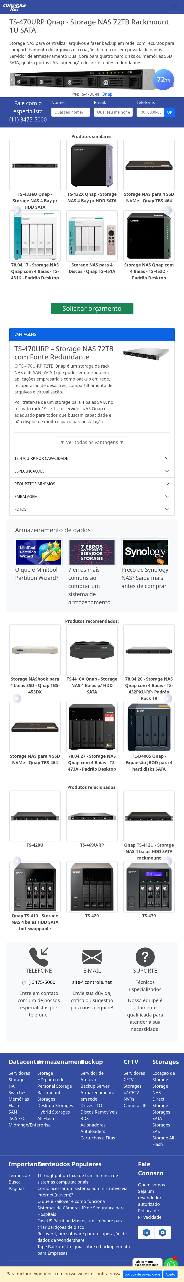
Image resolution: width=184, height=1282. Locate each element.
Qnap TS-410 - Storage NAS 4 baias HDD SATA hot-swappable (35, 922)
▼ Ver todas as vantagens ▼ (92, 442)
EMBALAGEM (26, 496)
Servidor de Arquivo (92, 1076)
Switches (17, 1092)
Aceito (170, 1274)
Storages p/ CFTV (132, 1089)
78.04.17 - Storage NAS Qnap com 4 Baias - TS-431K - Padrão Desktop (35, 271)
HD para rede (50, 1079)
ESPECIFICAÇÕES (29, 471)
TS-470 (149, 915)
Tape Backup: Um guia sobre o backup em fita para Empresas (83, 1250)
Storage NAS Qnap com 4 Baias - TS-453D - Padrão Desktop (149, 271)
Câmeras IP (135, 1105)
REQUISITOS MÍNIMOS (34, 483)
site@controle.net (92, 982)
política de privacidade (142, 1274)
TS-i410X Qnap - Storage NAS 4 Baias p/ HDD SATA (92, 685)
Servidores (19, 1073)
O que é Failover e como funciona (71, 1201)
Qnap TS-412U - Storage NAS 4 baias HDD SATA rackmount (149, 851)
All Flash (45, 1118)
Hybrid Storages (53, 1112)
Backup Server (94, 1086)
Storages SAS (161, 1128)
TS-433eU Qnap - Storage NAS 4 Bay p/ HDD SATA (34, 200)
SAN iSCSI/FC (17, 1115)
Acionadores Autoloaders (93, 1128)
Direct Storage (160, 1102)
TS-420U (35, 845)
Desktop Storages (55, 1105)
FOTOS (20, 509)
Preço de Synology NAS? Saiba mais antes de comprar (144, 578)
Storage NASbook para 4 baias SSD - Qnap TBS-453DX (35, 685)
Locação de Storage (163, 1076)
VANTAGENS (25, 334)
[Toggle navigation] (174, 7)
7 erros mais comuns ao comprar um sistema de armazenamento (89, 586)
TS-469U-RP (92, 845)
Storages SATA (161, 1115)
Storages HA (17, 1083)
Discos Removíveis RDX (98, 1115)
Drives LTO (91, 1105)
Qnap (107, 94)
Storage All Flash (163, 1141)
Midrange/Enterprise (20, 1125)
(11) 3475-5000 (28, 119)
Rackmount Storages (48, 1096)
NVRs (129, 1099)
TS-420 (92, 915)
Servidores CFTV (134, 1076)
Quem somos (151, 1185)
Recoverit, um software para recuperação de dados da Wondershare (82, 1237)
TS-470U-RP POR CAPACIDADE (41, 458)
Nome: (58, 102)
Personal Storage (54, 1086)
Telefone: (146, 102)
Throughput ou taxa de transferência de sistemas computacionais (77, 1178)
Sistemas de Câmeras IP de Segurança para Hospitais (81, 1211)
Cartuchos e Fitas (97, 1138)
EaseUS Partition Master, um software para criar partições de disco (80, 1224)
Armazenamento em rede (97, 1096)
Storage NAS (160, 1089)
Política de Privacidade (149, 1214)
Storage (45, 1073)
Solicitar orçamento (92, 308)
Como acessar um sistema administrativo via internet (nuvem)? (82, 1191)
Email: (100, 102)
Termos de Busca (19, 1178)
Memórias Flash (19, 1102)
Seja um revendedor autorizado (149, 1197)
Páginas (17, 1188)
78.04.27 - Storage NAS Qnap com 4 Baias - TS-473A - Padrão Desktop (92, 762)
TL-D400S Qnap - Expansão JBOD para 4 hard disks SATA (149, 762)
